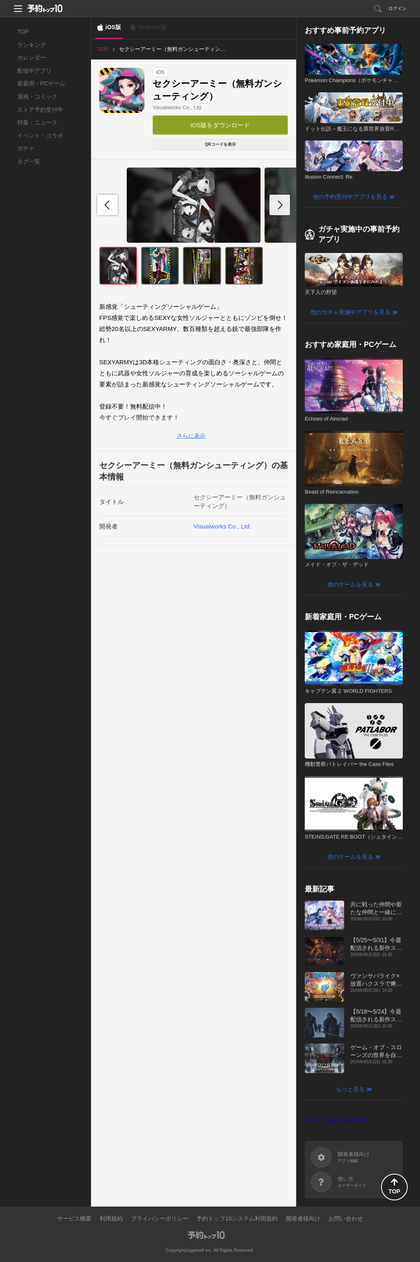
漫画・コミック (37, 96)
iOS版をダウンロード (220, 125)
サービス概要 (74, 1218)
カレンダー (31, 57)
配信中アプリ (34, 70)
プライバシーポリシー (159, 1218)
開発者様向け (303, 1218)
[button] (279, 205)
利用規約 (111, 1218)
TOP (23, 31)
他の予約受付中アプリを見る (350, 196)
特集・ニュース (37, 122)
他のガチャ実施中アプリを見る (350, 312)
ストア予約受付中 (40, 109)
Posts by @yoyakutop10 (336, 1120)
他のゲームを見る (350, 584)
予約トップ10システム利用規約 (237, 1218)
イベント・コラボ (40, 135)
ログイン (397, 8)
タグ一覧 (28, 161)
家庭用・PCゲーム (41, 83)
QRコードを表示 (220, 144)
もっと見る (350, 1089)
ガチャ (25, 148)
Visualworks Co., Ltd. (178, 107)
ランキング (31, 44)
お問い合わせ (346, 1218)
